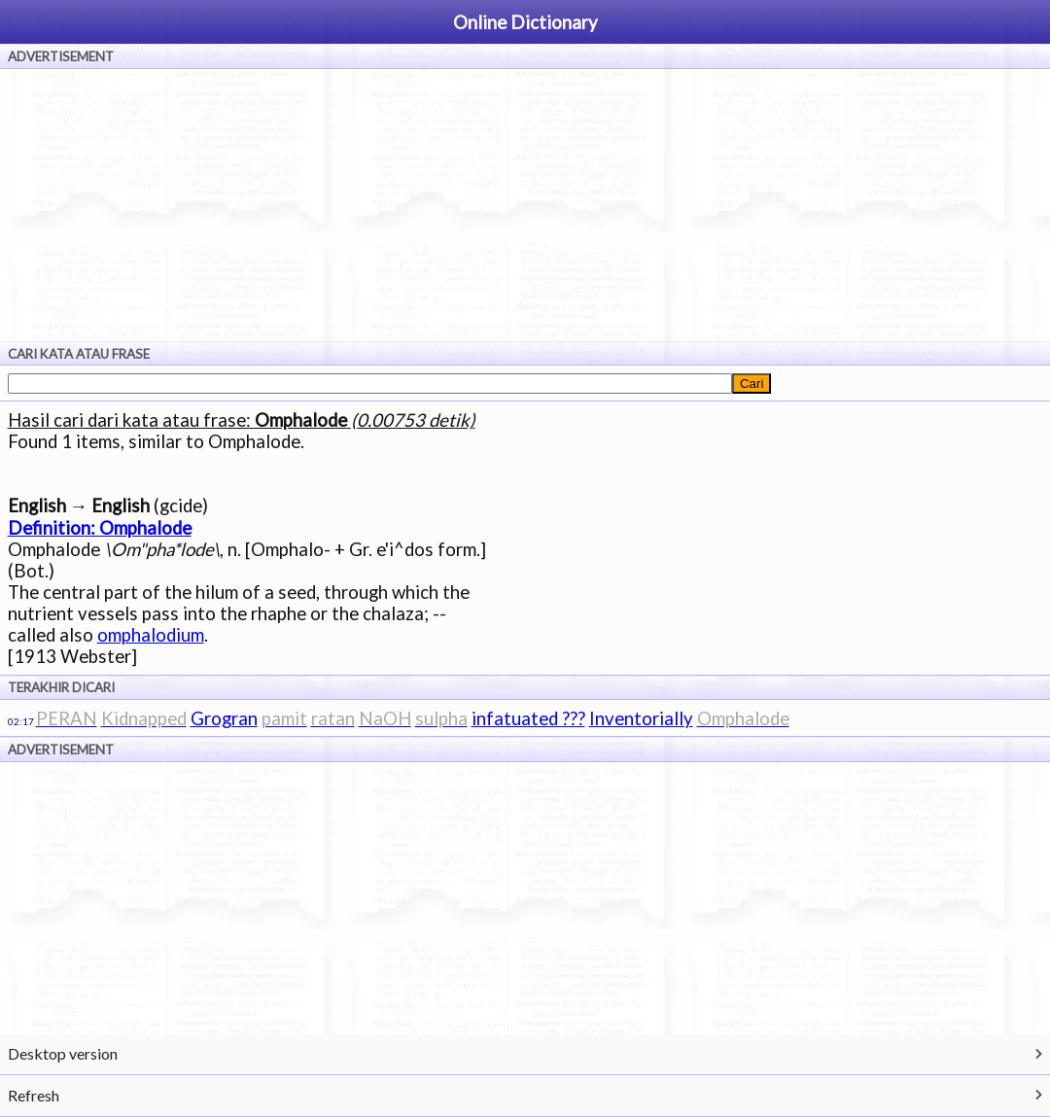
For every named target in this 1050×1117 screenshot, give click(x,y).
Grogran (224, 718)
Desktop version (63, 1053)
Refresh (33, 1095)
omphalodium (150, 635)
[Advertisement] (525, 205)
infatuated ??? (528, 718)
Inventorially (641, 718)
